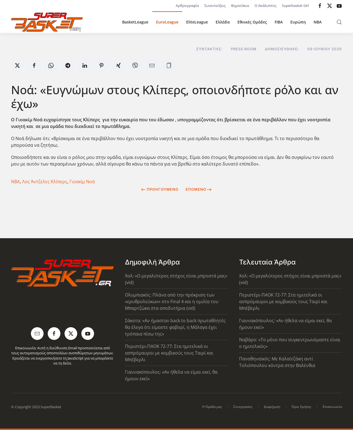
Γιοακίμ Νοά (82, 182)
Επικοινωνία (332, 406)
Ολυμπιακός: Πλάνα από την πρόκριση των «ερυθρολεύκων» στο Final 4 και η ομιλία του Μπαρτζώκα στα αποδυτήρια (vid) (171, 301)
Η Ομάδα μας (212, 406)
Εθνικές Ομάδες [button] (252, 22)
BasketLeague (135, 22)
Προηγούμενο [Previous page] (159, 189)
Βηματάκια (240, 5)
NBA (318, 22)
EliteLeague (197, 22)
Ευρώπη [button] (298, 22)
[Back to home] (47, 22)
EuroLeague (167, 22)
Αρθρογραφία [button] (187, 5)
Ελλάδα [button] (223, 22)
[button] (339, 22)
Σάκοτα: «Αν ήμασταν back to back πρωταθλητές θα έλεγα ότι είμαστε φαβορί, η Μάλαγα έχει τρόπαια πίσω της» (175, 327)
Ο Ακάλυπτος (265, 5)
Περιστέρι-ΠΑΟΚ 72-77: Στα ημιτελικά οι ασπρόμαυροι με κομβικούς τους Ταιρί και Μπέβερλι (169, 353)
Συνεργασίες (243, 406)
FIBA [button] (279, 22)
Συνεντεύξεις (215, 5)
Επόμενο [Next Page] (199, 189)
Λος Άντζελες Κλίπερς (44, 182)
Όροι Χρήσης (301, 406)
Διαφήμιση (272, 406)
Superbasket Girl (295, 5)
